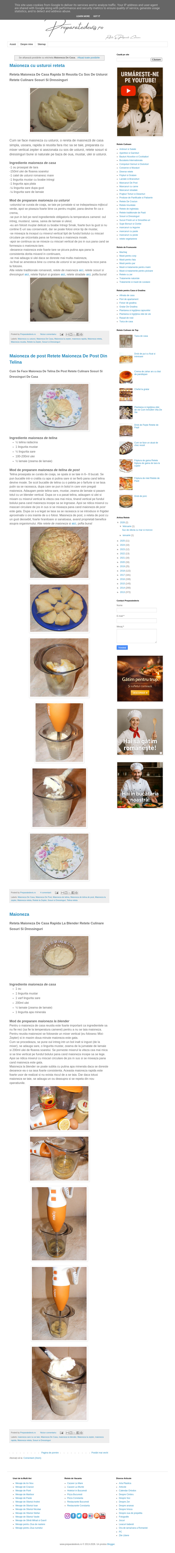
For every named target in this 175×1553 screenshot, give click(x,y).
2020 (123, 562)
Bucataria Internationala (131, 160)
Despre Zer (124, 1501)
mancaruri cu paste (128, 231)
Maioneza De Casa (44, 339)
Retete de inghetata (129, 209)
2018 (123, 571)
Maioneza (19, 914)
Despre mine (26, 44)
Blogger (111, 1544)
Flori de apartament (128, 299)
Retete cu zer (125, 274)
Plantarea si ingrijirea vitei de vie (135, 314)
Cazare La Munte (75, 1487)
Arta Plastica (125, 1483)
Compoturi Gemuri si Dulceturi (134, 164)
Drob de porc (140, 496)
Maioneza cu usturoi (27, 339)
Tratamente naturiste (129, 278)
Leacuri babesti (126, 1524)
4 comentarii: (46, 892)
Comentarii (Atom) (32, 1458)
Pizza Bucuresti (74, 1494)
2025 (123, 541)
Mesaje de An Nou (24, 1483)
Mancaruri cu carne (128, 186)
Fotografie (124, 1516)
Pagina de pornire (50, 1452)
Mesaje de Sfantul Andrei (27, 1501)
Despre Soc (124, 1498)
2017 (123, 575)
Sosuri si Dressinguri (51, 342)
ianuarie (127, 535)
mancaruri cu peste (128, 235)
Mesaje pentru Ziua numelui (28, 1528)
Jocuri (122, 1520)
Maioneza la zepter (62, 339)
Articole (122, 1487)
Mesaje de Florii (23, 1490)
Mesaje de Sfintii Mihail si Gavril (30, 1520)
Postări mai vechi (100, 1452)
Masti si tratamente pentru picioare (136, 271)
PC (120, 1531)
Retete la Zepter (34, 342)
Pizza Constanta (75, 1498)
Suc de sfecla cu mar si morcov (137, 530)
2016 (123, 579)
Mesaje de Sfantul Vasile (27, 1516)
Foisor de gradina (127, 303)
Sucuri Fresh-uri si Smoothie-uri (134, 220)
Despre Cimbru (126, 1494)
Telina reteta (72, 900)
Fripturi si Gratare (127, 175)
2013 (123, 592)
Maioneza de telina (61, 897)
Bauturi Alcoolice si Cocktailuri (134, 156)
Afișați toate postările (88, 57)
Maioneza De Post (44, 897)
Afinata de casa (127, 295)
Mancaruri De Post (128, 183)
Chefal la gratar (141, 389)
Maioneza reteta (95, 339)
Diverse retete (126, 171)
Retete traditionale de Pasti (132, 212)
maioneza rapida (79, 339)
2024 (123, 545)
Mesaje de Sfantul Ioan (26, 1505)
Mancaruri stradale (128, 190)
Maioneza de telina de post (82, 897)
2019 (123, 566)
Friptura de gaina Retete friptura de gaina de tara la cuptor (147, 463)
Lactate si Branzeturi (129, 179)
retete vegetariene (128, 239)
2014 (123, 588)
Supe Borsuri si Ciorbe (130, 224)
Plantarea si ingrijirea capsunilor (134, 310)
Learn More (83, 16)
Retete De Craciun (128, 201)
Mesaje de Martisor (24, 1494)
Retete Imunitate (127, 205)
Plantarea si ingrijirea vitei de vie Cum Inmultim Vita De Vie (148, 410)
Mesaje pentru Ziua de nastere (30, 1524)
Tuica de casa (126, 321)
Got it (96, 16)
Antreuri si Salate (127, 149)
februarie (127, 526)
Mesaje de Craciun (24, 1487)
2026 (123, 522)
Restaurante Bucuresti (78, 1501)
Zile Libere (124, 1535)
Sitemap (42, 44)
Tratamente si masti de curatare (134, 282)
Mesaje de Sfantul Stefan (27, 1513)
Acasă (13, 44)
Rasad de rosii (126, 318)
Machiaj (123, 252)
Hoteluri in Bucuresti (77, 1490)
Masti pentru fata (127, 259)
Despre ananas (126, 1505)
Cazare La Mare (75, 1483)
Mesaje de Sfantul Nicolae (28, 1509)
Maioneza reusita (18, 342)
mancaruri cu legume (129, 227)
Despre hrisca (125, 1509)
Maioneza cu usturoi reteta (37, 65)
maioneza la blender (67, 1437)
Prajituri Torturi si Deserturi (132, 194)
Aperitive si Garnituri (129, 153)
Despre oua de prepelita (130, 1513)
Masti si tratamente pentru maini (135, 267)
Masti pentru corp (127, 256)
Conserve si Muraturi (129, 168)
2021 (123, 558)
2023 (123, 549)
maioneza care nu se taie (29, 1437)
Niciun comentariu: (48, 334)
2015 (123, 583)
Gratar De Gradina (128, 306)
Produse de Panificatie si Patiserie (136, 197)
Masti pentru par (127, 263)
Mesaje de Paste (23, 1498)
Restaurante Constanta (78, 1505)
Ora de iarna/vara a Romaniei (133, 1528)
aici (81, 270)
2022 (123, 553)
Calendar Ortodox (127, 1490)
